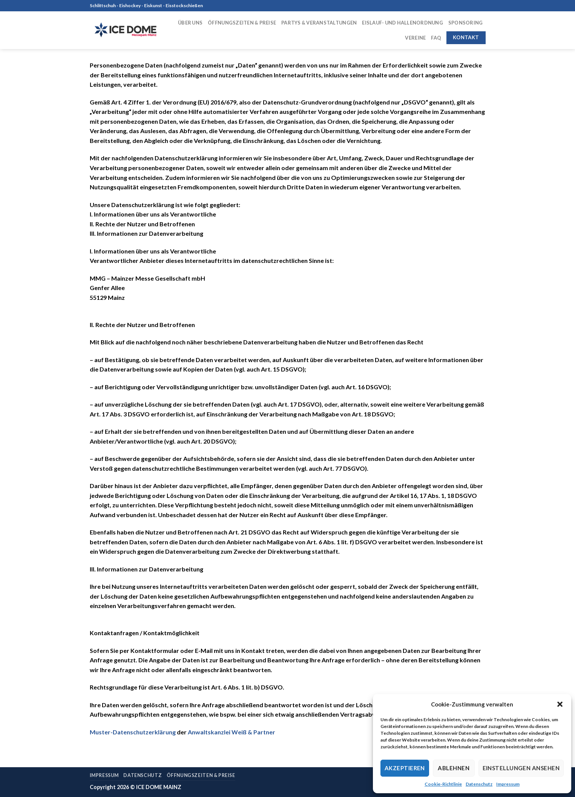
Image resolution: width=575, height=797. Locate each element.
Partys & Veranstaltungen (319, 23)
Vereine (415, 38)
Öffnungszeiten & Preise (242, 23)
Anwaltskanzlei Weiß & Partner (231, 732)
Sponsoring (465, 23)
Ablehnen (453, 768)
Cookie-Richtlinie (443, 784)
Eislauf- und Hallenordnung (402, 23)
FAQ (436, 38)
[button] (560, 704)
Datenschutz (479, 784)
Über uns (190, 23)
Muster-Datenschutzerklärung (133, 732)
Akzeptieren (405, 768)
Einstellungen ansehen (521, 768)
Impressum (508, 784)
